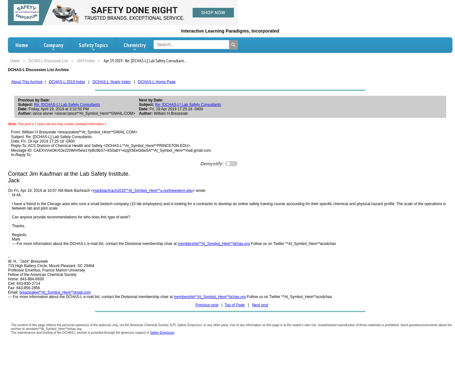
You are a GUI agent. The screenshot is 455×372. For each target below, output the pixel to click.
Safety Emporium (162, 332)
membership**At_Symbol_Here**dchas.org (214, 243)
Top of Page (235, 305)
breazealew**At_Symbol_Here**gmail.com (55, 292)
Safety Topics (93, 46)
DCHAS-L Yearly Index (112, 82)
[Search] (233, 45)
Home (21, 45)
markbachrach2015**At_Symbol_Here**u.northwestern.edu (143, 190)
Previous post (206, 305)
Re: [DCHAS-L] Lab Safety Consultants (67, 104)
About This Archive (27, 82)
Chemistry (135, 46)
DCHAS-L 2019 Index (67, 82)
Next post (260, 305)
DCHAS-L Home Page (157, 82)
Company (53, 46)
